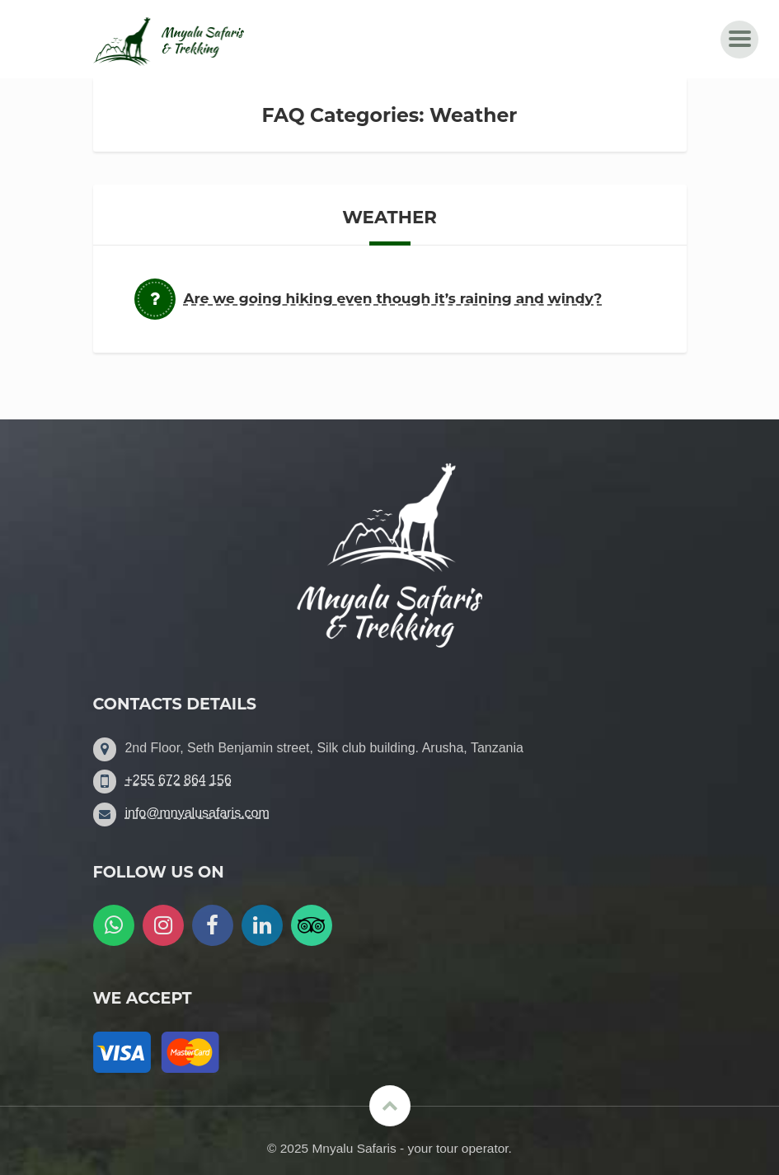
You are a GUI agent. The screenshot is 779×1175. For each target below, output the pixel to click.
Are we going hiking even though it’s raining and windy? (393, 298)
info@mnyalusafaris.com (196, 813)
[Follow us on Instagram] (163, 925)
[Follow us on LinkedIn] (262, 925)
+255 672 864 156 (177, 780)
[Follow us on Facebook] (212, 925)
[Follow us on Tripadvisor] (311, 925)
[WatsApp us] (113, 925)
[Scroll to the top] (390, 1105)
